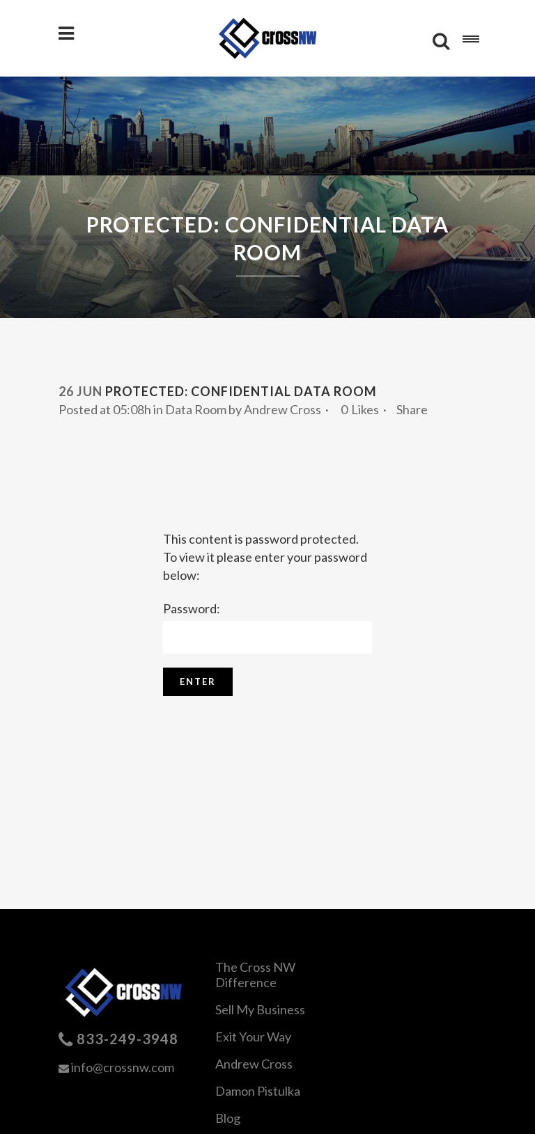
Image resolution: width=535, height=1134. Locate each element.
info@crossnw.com (122, 1067)
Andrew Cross (282, 409)
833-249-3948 (127, 1038)
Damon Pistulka (257, 1090)
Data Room (195, 409)
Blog (227, 1118)
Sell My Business (260, 1009)
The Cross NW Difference (255, 974)
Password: (267, 627)
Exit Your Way (253, 1036)
